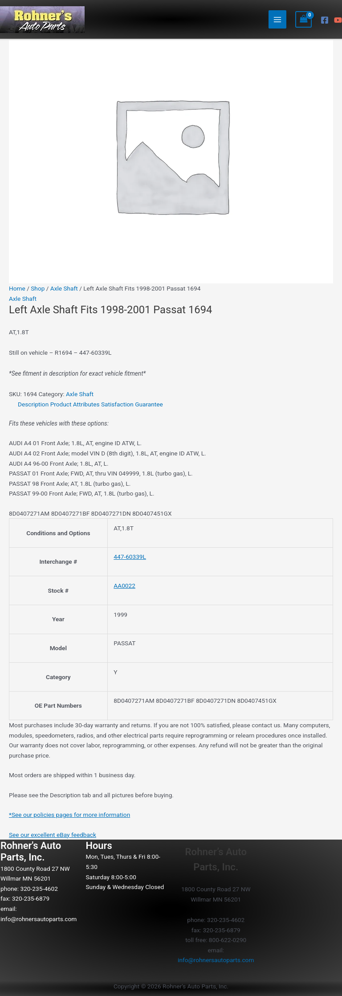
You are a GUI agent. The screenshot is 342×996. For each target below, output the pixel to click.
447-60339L (130, 556)
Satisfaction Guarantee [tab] (132, 404)
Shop (38, 288)
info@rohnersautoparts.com (38, 918)
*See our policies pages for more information (69, 814)
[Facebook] (325, 20)
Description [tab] (33, 404)
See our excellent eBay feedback (52, 834)
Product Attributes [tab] (75, 404)
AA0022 (124, 585)
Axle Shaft (64, 288)
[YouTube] (338, 20)
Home (17, 288)
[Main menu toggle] (278, 19)
